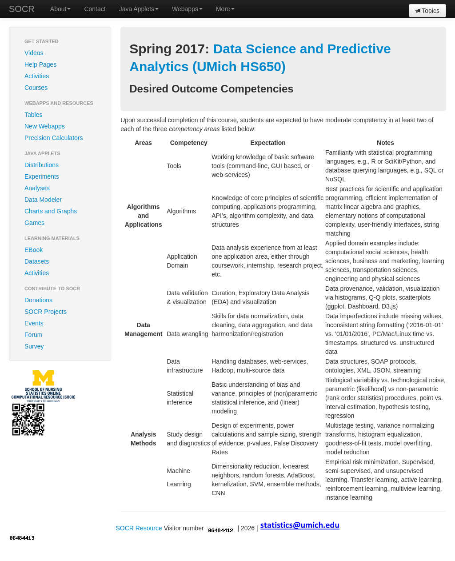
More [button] (225, 8)
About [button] (60, 8)
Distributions (41, 164)
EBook (33, 249)
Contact (94, 8)
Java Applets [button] (139, 8)
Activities (36, 76)
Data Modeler (43, 199)
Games (34, 222)
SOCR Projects (45, 311)
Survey (34, 346)
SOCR (22, 9)
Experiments (41, 176)
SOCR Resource (139, 528)
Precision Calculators (53, 137)
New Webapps (44, 126)
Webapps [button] (187, 8)
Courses (36, 87)
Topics (427, 10)
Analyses (37, 188)
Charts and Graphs (50, 211)
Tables (33, 114)
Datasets (36, 261)
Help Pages (40, 64)
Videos (34, 52)
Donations (38, 300)
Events (34, 323)
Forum (33, 334)
